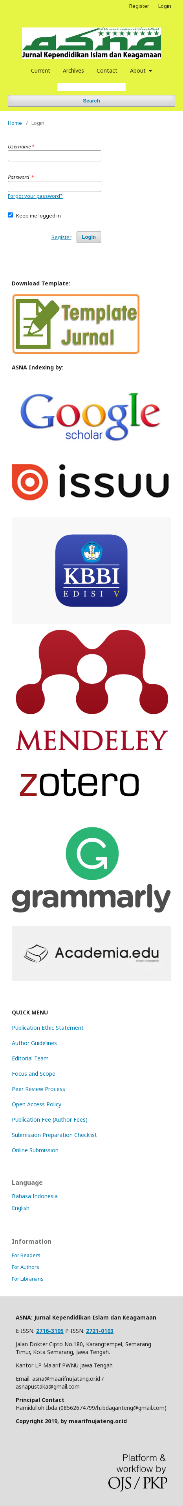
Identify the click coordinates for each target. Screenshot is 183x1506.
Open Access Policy (36, 1104)
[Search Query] (91, 87)
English (20, 1208)
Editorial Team (30, 1058)
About (138, 70)
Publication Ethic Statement (48, 1027)
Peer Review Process (38, 1089)
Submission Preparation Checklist (54, 1135)
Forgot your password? (35, 195)
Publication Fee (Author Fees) (50, 1119)
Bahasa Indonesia (35, 1196)
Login (164, 5)
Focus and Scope (33, 1073)
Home (15, 122)
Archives (73, 70)
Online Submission (35, 1150)
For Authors (25, 1266)
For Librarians (28, 1278)
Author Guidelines (34, 1043)
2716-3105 (50, 1330)
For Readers (26, 1255)
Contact (107, 70)
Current (40, 70)
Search (91, 101)
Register (139, 5)
